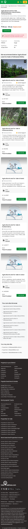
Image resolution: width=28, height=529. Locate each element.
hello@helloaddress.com (6, 524)
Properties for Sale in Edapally (8, 430)
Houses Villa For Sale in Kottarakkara (10, 466)
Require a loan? (17, 27)
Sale (6, 6)
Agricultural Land (12, 6)
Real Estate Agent (5, 468)
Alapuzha (3, 368)
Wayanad (16, 376)
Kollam (16, 366)
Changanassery (5, 408)
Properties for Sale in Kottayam (8, 426)
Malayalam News (13, 492)
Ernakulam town (18, 404)
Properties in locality (12, 352)
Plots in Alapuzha (5, 391)
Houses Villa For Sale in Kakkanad (9, 451)
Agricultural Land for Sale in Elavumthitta (13, 316)
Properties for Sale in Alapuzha (8, 432)
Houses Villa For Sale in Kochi (8, 443)
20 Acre (7, 287)
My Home (15, 504)
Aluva (15, 406)
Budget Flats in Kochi (6, 385)
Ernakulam (3, 372)
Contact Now (6, 30)
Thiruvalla (3, 413)
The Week (12, 499)
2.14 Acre (7, 95)
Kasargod (16, 378)
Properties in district (12, 347)
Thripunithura (17, 413)
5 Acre (7, 145)
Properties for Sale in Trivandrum (9, 424)
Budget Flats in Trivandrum (7, 387)
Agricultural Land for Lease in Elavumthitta (14, 330)
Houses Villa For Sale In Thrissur (8, 447)
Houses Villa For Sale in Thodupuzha (9, 472)
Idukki (15, 370)
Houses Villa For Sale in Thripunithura (10, 455)
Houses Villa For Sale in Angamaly (9, 456)
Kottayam (3, 370)
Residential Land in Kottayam (8, 445)
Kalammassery (18, 409)
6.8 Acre (7, 241)
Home (2, 6)
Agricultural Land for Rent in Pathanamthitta (10, 319)
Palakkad (3, 374)
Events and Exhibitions (6, 504)
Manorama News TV (14, 495)
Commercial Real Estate (7, 477)
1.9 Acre (7, 191)
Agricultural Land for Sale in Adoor (13, 275)
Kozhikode (3, 376)
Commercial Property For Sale (8, 476)
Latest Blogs (11, 501)
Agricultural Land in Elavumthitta (11, 309)
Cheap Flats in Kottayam (7, 395)
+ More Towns (17, 415)
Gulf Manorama (13, 497)
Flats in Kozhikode (5, 393)
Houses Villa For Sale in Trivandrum (9, 441)
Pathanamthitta (21, 6)
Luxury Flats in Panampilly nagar (8, 396)
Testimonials (19, 501)
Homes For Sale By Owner (7, 449)
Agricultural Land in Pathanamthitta (12, 306)
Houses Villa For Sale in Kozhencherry (10, 470)
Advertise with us (5, 506)
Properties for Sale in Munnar (8, 434)
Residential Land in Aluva (7, 453)
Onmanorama (4, 495)
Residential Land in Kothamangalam (9, 460)
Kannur (2, 378)
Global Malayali (5, 499)
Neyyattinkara (4, 415)
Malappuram (17, 374)
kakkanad (16, 408)
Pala (2, 411)
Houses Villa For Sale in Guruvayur (9, 462)
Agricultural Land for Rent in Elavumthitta (14, 323)
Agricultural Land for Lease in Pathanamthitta (10, 326)
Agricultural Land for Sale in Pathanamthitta (11, 129)
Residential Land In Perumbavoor (9, 464)
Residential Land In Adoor (7, 474)
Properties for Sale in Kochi (7, 422)
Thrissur (16, 372)
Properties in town (10, 350)
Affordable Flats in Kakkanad (8, 389)
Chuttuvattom (4, 497)
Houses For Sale (5, 458)
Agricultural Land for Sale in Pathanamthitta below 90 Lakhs (11, 333)
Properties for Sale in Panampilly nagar (10, 428)
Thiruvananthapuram (6, 366)
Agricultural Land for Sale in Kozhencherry (11, 226)
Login (25, 2)
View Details (21, 102)
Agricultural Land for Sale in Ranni (13, 80)
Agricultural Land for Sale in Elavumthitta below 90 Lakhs (13, 337)
